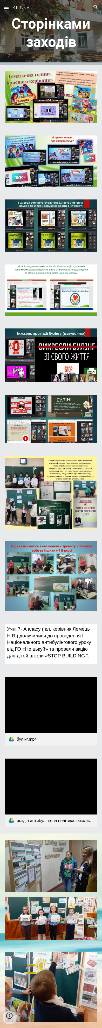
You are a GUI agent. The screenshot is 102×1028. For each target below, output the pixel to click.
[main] (51, 32)
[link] (51, 711)
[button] (6, 7)
